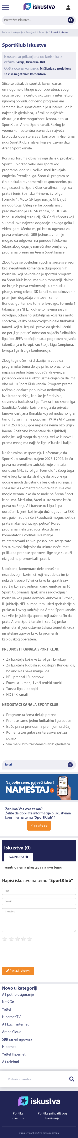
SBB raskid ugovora (17, 1040)
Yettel (6, 1010)
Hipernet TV (11, 1017)
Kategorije (18, 32)
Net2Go (8, 1002)
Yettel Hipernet (14, 1055)
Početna (6, 32)
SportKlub (10, 125)
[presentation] (33, 955)
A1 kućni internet (15, 1025)
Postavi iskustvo (18, 971)
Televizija (43, 32)
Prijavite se (39, 826)
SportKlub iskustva (59, 32)
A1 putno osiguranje (18, 995)
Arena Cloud (11, 1032)
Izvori (39, 764)
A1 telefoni (10, 1062)
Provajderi (31, 32)
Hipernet (9, 1047)
